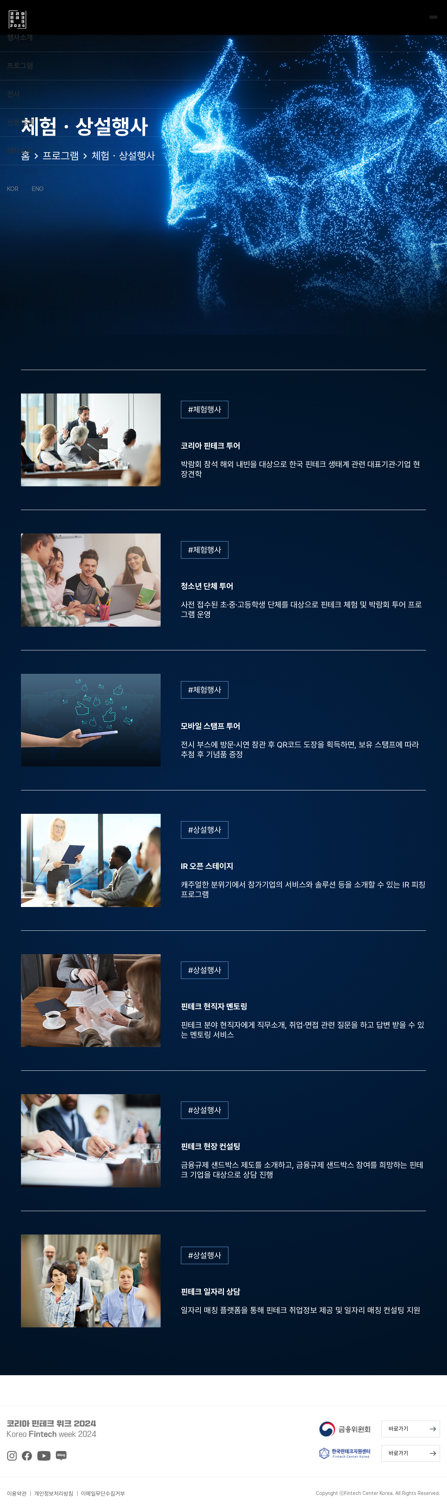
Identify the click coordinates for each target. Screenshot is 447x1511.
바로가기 (398, 1428)
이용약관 (17, 1493)
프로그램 (61, 155)
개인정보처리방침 (53, 1493)
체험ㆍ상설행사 (123, 155)
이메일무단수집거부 (103, 1493)
